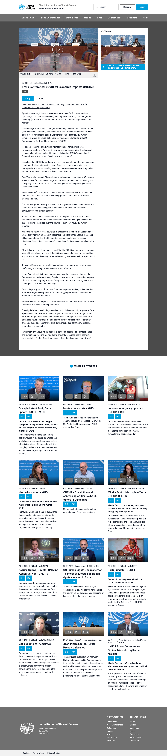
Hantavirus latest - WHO (33, 492)
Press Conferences (50, 18)
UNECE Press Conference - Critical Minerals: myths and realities (124, 650)
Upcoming (132, 18)
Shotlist (41, 98)
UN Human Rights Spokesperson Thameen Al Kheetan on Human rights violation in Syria (82, 573)
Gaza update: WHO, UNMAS (35, 643)
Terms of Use (135, 737)
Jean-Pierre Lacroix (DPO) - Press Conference (79, 645)
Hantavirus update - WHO (78, 408)
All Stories (111, 740)
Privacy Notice (53, 753)
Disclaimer (134, 740)
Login (142, 7)
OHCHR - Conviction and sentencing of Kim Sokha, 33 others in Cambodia (80, 496)
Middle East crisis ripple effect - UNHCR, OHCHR (127, 494)
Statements (72, 18)
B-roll (99, 18)
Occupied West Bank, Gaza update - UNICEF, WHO (35, 410)
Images (87, 18)
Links (132, 731)
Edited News (28, 18)
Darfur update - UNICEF (122, 570)
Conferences (115, 18)
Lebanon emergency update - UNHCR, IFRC (125, 410)
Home (132, 722)
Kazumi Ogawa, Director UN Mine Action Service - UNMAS (38, 571)
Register (127, 7)
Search (133, 725)
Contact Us (134, 734)
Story (27, 98)
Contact (26, 753)
